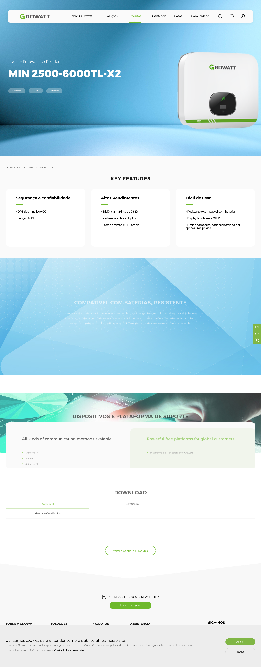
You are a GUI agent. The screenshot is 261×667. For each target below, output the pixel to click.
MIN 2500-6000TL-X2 (44, 167)
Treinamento (136, 619)
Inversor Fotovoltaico (101, 619)
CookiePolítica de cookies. (69, 650)
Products (24, 167)
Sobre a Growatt (81, 16)
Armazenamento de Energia (64, 624)
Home (13, 167)
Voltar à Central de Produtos (130, 536)
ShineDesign (168, 624)
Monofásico (54, 91)
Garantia (134, 624)
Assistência (159, 16)
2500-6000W (17, 91)
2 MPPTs (35, 91)
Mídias (9, 619)
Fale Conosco (12, 624)
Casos (178, 16)
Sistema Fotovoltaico (61, 619)
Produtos (135, 16)
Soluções (111, 16)
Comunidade (200, 16)
